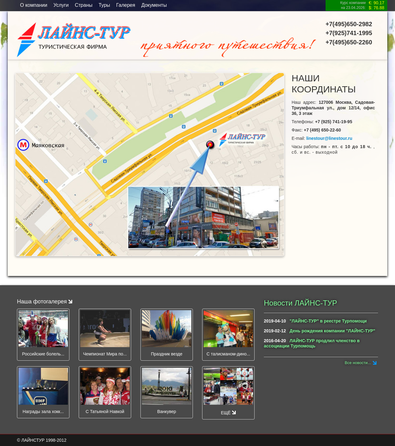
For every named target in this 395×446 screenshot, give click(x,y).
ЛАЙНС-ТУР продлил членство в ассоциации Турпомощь (312, 343)
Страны (83, 5)
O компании (33, 5)
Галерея (125, 5)
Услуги (61, 5)
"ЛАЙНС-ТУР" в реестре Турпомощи (328, 320)
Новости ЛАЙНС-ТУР (300, 303)
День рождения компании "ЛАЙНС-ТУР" (332, 330)
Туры (104, 5)
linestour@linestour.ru (329, 138)
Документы (154, 5)
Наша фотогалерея (44, 301)
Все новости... (358, 363)
